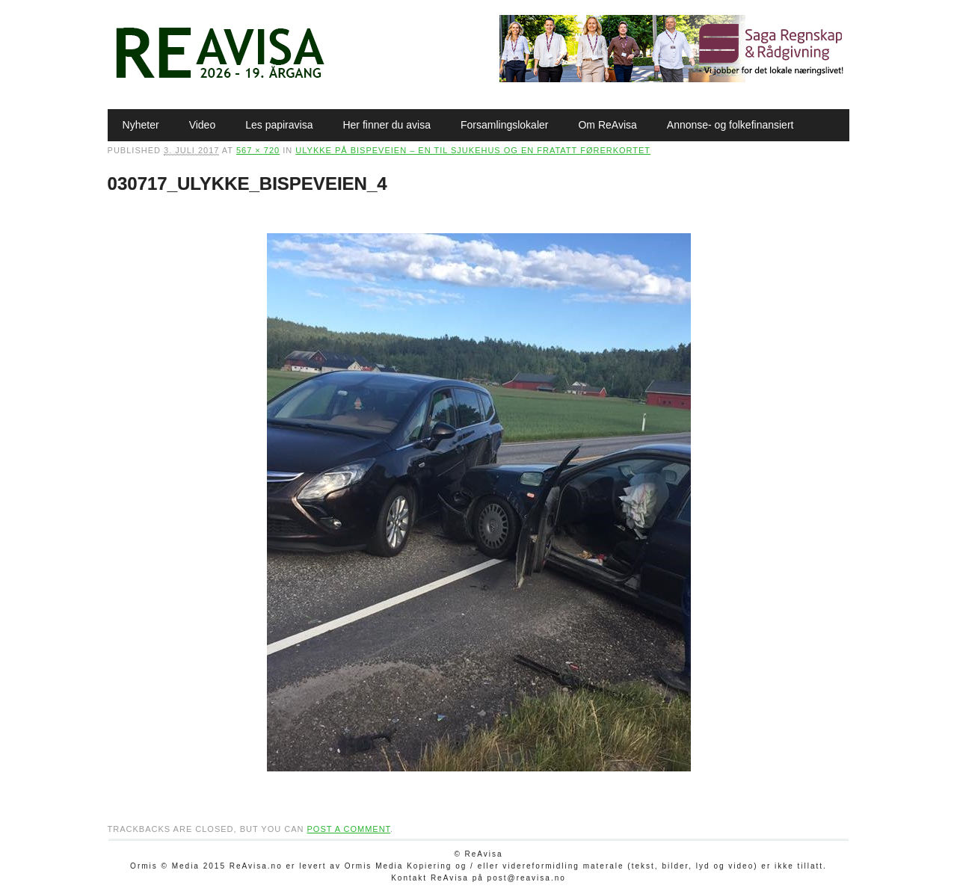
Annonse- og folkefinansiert (730, 125)
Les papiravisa (279, 125)
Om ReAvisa (607, 125)
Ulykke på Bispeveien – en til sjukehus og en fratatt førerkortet (472, 150)
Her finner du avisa (386, 125)
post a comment (348, 828)
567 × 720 (258, 150)
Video (202, 125)
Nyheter (141, 125)
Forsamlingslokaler (504, 125)
